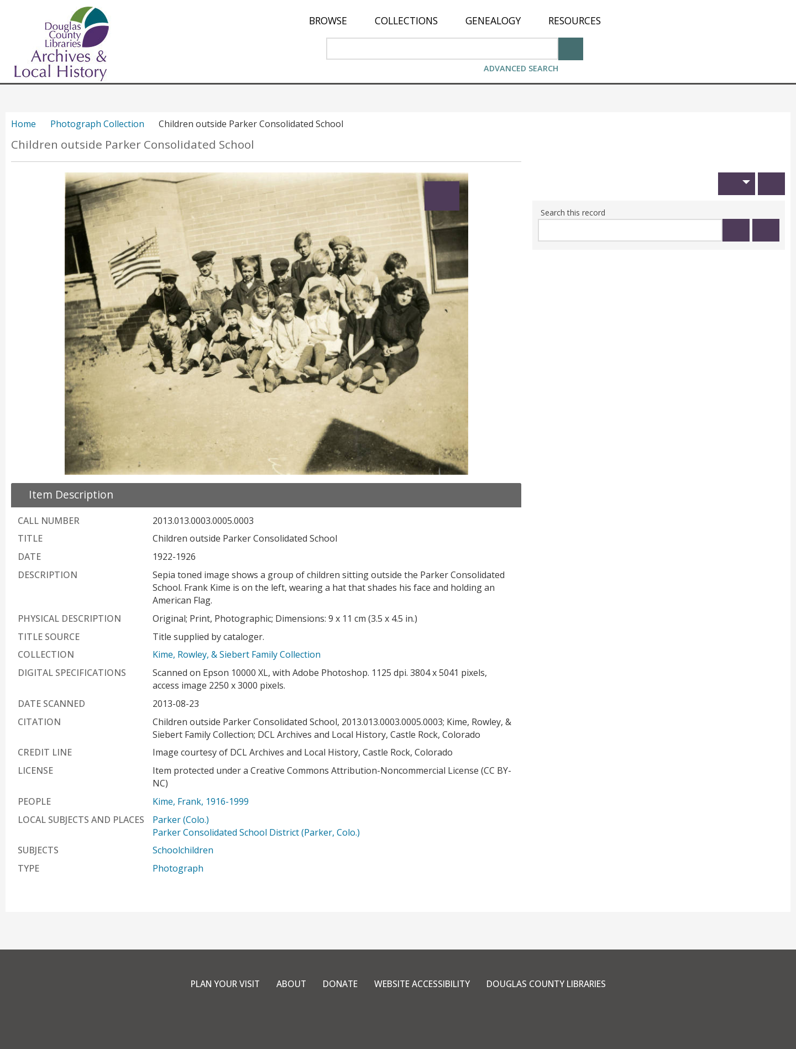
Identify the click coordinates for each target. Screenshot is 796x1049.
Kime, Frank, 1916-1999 (201, 801)
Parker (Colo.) (181, 820)
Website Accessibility (422, 984)
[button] (736, 183)
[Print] (771, 183)
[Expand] (442, 196)
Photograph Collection (97, 124)
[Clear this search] (765, 230)
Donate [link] (335, 984)
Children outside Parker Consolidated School (132, 144)
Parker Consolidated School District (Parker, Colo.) (256, 832)
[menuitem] (328, 20)
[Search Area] (442, 49)
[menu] (455, 20)
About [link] (284, 984)
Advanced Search (521, 68)
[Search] (570, 47)
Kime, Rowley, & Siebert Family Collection (237, 654)
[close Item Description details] (64, 494)
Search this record (573, 212)
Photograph (178, 868)
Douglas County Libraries (553, 984)
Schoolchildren (183, 850)
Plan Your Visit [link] (216, 984)
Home (23, 124)
